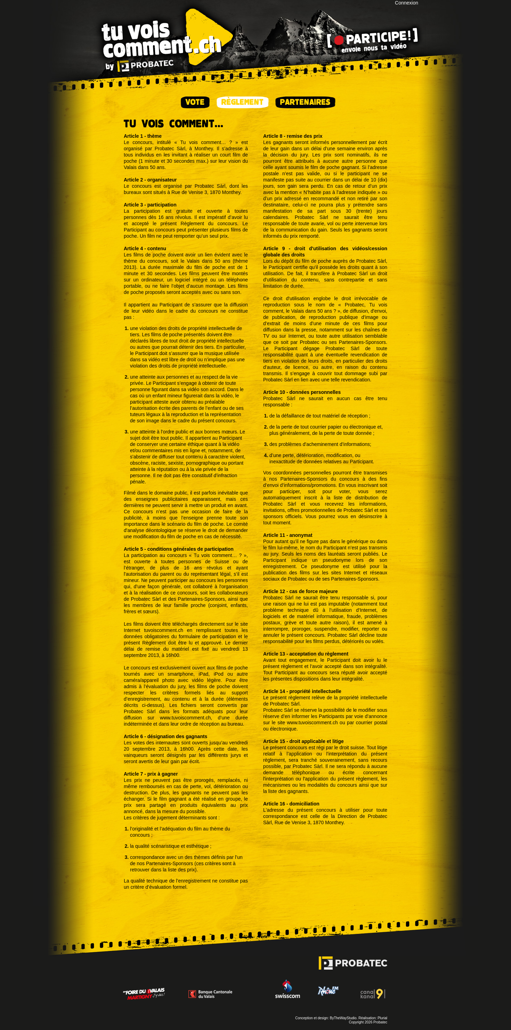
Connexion (406, 3)
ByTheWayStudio (343, 1018)
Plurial (382, 1018)
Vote (195, 102)
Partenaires (305, 102)
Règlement (242, 102)
